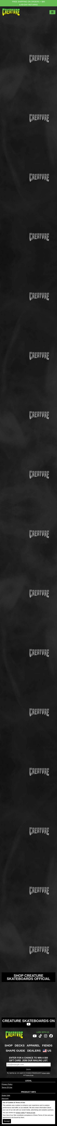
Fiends (47, 1045)
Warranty (5, 1098)
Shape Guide (15, 1050)
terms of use (29, 1075)
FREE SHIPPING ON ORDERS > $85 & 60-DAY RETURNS (28, 3)
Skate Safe (6, 1095)
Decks (20, 1045)
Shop (9, 1045)
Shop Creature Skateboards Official (28, 977)
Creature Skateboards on (28, 1022)
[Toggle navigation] (52, 12)
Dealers (34, 1050)
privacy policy (46, 1073)
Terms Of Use (7, 1087)
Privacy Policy (7, 1084)
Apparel (33, 1045)
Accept (7, 1121)
